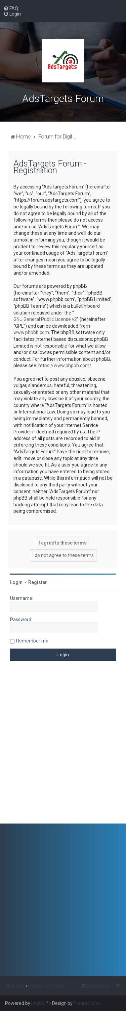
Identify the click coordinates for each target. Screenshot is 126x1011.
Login (16, 582)
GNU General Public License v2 (45, 319)
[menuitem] (10, 8)
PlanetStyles (87, 1003)
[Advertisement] (63, 747)
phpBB (38, 1003)
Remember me (32, 640)
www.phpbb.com (31, 332)
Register (37, 582)
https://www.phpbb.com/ (64, 365)
